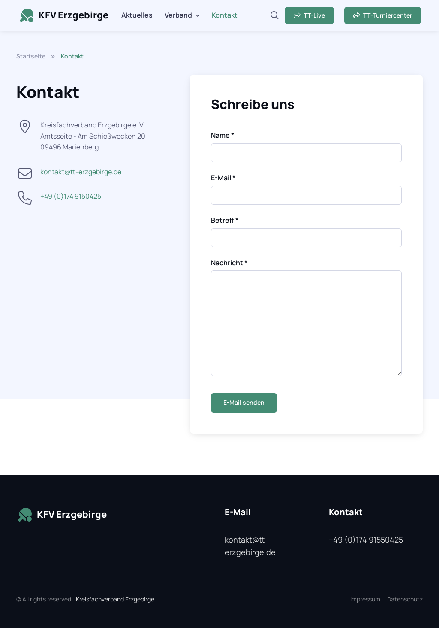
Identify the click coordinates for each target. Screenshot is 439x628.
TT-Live (309, 15)
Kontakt (225, 15)
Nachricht (229, 262)
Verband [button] (178, 15)
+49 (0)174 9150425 (70, 196)
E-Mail (223, 177)
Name (222, 135)
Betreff (224, 220)
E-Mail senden (244, 402)
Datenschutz (405, 599)
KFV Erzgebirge (63, 15)
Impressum (365, 599)
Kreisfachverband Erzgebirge (115, 599)
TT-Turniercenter (382, 15)
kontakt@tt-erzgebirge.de (80, 171)
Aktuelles (137, 15)
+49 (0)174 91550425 (366, 539)
